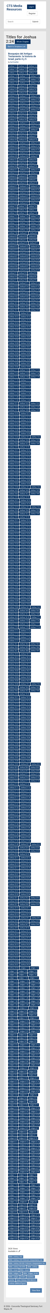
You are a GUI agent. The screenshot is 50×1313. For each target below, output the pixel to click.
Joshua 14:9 (13, 497)
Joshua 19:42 (25, 747)
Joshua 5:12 (24, 170)
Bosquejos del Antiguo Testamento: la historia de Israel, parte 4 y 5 (22, 56)
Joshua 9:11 (24, 283)
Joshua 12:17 (25, 423)
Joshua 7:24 (24, 230)
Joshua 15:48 (25, 580)
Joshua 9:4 (13, 276)
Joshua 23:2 (24, 898)
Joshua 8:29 (34, 263)
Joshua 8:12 (13, 246)
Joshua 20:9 (13, 774)
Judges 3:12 (34, 1045)
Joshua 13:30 (25, 480)
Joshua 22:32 (25, 891)
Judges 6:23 (13, 1155)
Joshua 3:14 (24, 126)
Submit (35, 22)
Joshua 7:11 (13, 216)
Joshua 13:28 (25, 477)
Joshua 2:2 (23, 86)
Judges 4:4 (23, 1071)
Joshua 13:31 (14, 484)
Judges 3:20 (24, 1055)
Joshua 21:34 (25, 824)
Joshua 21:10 (24, 784)
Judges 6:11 (13, 1142)
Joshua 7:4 (32, 206)
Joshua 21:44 (25, 841)
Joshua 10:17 (25, 323)
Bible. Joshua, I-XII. (15, 1257)
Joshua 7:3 (23, 206)
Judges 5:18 (13, 1115)
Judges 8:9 (13, 1212)
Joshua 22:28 (25, 884)
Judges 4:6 (13, 1075)
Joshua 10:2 (24, 303)
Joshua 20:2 (35, 764)
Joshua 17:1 (35, 617)
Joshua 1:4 (13, 69)
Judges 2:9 (13, 1018)
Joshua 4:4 (32, 133)
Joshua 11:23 (25, 400)
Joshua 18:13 (25, 657)
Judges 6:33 (24, 1165)
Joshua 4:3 (23, 133)
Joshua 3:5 (23, 116)
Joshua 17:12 (25, 631)
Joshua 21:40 (25, 834)
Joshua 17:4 (34, 620)
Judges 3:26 (24, 1061)
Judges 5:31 (24, 1128)
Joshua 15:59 (14, 600)
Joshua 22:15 (14, 864)
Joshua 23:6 (34, 901)
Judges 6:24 (24, 1155)
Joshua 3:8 (23, 120)
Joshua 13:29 (14, 480)
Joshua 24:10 (24, 928)
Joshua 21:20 (25, 801)
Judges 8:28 (24, 1232)
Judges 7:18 (34, 1192)
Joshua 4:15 (24, 146)
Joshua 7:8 (13, 213)
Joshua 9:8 (23, 280)
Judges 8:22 (24, 1225)
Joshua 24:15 (14, 938)
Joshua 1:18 (34, 83)
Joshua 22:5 (34, 848)
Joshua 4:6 (23, 136)
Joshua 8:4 (23, 236)
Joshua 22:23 (14, 878)
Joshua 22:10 (24, 854)
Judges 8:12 (13, 1215)
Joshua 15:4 (24, 510)
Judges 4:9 (13, 1078)
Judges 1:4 (23, 971)
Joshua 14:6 (13, 494)
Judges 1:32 (34, 1001)
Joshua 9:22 (13, 297)
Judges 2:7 (23, 1015)
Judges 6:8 (13, 1138)
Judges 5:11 (33, 1105)
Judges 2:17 (34, 1025)
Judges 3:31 (13, 1068)
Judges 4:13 (24, 1081)
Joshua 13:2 (35, 437)
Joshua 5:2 (13, 160)
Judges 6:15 (24, 1145)
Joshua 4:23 (13, 156)
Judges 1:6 (13, 975)
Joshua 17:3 (24, 620)
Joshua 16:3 (13, 610)
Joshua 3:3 (32, 113)
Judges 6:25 (34, 1155)
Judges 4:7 (23, 1075)
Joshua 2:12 (34, 96)
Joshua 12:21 (25, 430)
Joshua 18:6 (34, 647)
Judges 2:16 (24, 1025)
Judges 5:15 (13, 1111)
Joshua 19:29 (14, 727)
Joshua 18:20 (14, 671)
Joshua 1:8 (23, 73)
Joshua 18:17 (25, 664)
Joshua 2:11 (24, 96)
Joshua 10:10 (14, 313)
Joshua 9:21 (34, 293)
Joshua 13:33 (14, 487)
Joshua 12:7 (13, 410)
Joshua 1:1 (13, 66)
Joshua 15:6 (13, 514)
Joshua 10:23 (25, 333)
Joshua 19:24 (25, 717)
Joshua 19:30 (25, 727)
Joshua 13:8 (34, 443)
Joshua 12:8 (24, 410)
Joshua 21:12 (25, 787)
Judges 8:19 (24, 1222)
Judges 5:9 (13, 1105)
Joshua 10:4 (13, 307)
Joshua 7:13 (34, 216)
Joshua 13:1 (25, 437)
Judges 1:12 (13, 981)
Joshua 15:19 (14, 534)
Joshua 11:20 (14, 397)
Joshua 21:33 (14, 824)
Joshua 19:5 (34, 687)
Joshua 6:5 (13, 180)
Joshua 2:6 (32, 89)
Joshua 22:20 (25, 871)
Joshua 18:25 (25, 677)
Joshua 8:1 (23, 233)
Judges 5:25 (24, 1121)
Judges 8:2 (33, 1202)
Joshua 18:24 (14, 677)
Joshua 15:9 (13, 517)
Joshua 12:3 (34, 403)
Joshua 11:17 (25, 390)
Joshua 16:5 (34, 610)
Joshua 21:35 (14, 828)
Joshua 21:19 (14, 801)
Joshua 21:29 (14, 818)
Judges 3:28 (13, 1065)
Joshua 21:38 (25, 831)
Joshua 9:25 (13, 300)
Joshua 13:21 (14, 467)
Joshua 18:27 (25, 681)
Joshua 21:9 (13, 784)
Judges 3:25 (13, 1061)
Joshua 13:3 (13, 440)
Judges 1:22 (24, 991)
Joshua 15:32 (25, 554)
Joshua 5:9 (23, 166)
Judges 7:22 (13, 1198)
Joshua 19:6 (13, 691)
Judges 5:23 (34, 1118)
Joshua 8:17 (34, 250)
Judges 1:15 (13, 985)
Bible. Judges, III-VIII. (30, 1273)
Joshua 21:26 (25, 811)
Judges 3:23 (24, 1058)
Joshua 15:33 (14, 557)
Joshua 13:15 (14, 457)
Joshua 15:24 (25, 540)
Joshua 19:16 (25, 704)
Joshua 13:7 (24, 443)
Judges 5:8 (32, 1101)
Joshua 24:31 (14, 965)
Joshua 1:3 (32, 66)
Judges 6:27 (24, 1158)
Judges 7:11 (24, 1185)
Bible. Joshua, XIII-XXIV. (17, 1267)
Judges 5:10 (23, 1105)
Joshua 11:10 (14, 380)
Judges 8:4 (23, 1205)
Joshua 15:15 (14, 527)
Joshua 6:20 (13, 196)
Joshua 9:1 (13, 273)
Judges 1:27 (13, 998)
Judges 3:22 (13, 1058)
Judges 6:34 (34, 1165)
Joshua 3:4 (13, 116)
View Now (36, 1290)
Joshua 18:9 (34, 651)
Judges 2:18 (13, 1028)
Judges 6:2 (13, 1132)
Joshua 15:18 (25, 530)
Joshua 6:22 (34, 196)
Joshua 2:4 (13, 89)
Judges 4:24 (13, 1095)
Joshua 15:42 (25, 570)
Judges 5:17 (34, 1111)
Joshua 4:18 (24, 150)
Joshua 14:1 (25, 487)
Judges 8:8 (32, 1208)
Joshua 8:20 (34, 253)
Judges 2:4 (23, 1011)
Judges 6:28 (34, 1158)
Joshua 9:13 (13, 287)
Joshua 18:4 (13, 647)
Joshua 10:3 (34, 303)
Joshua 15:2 (35, 507)
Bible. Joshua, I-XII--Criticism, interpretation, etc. (26, 1260)
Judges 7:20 (24, 1195)
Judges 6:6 (23, 1135)
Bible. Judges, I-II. (15, 1273)
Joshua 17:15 (14, 637)
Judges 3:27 (34, 1061)
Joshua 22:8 (34, 851)
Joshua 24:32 (25, 965)
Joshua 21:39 (14, 834)
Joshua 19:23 (14, 717)
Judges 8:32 (34, 1235)
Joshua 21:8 (34, 781)
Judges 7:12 (34, 1185)
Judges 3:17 (24, 1051)
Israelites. (30, 1277)
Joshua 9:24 (34, 297)
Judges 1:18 (13, 988)
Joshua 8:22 (24, 256)
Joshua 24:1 (25, 918)
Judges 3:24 (34, 1058)
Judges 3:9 (32, 1041)
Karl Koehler (14, 62)
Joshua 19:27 (14, 724)
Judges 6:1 (34, 1128)
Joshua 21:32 (25, 821)
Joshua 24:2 (35, 918)
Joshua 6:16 (34, 190)
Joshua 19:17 (14, 707)
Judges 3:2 (23, 1035)
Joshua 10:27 (25, 340)
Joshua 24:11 (14, 931)
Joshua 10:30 (14, 347)
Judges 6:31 (34, 1162)
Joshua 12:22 (14, 433)
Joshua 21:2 (34, 774)
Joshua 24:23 (14, 951)
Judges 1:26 (34, 995)
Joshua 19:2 (35, 684)
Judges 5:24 (13, 1121)
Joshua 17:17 (14, 641)
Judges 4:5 (32, 1071)
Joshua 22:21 (14, 874)
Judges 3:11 (24, 1045)
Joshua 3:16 (13, 130)
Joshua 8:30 (13, 266)
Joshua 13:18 (25, 460)
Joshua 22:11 (14, 858)
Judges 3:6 (32, 1038)
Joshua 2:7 (13, 93)
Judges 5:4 (23, 1098)
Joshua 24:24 (25, 951)
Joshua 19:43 (14, 751)
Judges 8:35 (34, 1238)
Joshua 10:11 (25, 313)
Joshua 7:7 (32, 210)
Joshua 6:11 (13, 186)
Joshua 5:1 (34, 156)
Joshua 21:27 (14, 814)
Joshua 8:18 (13, 253)
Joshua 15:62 (25, 604)
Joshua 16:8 (34, 614)
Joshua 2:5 (23, 89)
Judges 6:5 (13, 1135)
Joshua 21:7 (24, 781)
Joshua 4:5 (13, 136)
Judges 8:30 (13, 1235)
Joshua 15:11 (14, 520)
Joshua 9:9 (32, 280)
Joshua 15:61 (14, 604)
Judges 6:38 (13, 1172)
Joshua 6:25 (34, 200)
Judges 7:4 (13, 1178)
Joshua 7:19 (34, 223)
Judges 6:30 (24, 1162)
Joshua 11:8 (24, 377)
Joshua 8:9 (13, 243)
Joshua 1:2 (23, 66)
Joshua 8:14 (34, 246)
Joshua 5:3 (23, 160)
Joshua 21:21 (14, 804)
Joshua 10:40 (14, 363)
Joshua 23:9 (34, 904)
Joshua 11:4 (13, 373)
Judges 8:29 (34, 1232)
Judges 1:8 (32, 975)
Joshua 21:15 (14, 794)
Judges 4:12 (13, 1081)
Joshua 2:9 (32, 93)
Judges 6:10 (33, 1138)
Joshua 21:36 (25, 828)
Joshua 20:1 (25, 764)
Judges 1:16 (24, 985)
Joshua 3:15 (34, 126)
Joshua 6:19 (34, 193)
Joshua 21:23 (14, 808)
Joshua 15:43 (14, 574)
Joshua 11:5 (24, 373)
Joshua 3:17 (24, 130)
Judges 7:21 (34, 1195)
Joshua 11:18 (14, 393)
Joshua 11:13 (25, 383)
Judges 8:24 (13, 1228)
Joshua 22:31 (14, 891)
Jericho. (12, 1280)
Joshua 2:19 (13, 106)
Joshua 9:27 (34, 300)
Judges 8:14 (34, 1215)
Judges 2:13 (24, 1021)
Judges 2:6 (13, 1015)
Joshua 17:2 (13, 620)
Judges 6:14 (13, 1145)
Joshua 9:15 (34, 287)
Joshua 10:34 (14, 353)
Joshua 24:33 (14, 968)
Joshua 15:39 (14, 567)
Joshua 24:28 (25, 958)
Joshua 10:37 (25, 357)
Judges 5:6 (13, 1101)
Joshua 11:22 (14, 400)
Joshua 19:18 (25, 707)
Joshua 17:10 (35, 627)
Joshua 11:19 (25, 393)
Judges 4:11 (33, 1078)
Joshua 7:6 (23, 210)
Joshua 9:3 (32, 273)
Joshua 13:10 (24, 447)
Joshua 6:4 (32, 176)
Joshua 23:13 (25, 911)
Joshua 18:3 (34, 644)
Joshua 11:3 (34, 370)
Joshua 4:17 (13, 150)
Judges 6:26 (13, 1158)
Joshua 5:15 (24, 173)
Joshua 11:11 (25, 380)
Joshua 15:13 (14, 524)
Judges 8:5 (32, 1205)
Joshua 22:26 (25, 881)
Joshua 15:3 (13, 510)
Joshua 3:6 (32, 116)
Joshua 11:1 (13, 370)
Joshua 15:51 (14, 587)
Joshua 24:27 (14, 958)
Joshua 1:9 (32, 73)
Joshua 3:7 (13, 120)
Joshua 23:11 (25, 908)
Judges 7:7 (13, 1182)
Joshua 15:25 (14, 544)
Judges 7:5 (23, 1178)
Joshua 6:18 (24, 193)
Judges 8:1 (23, 1202)
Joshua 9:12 (34, 283)
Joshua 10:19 (25, 327)
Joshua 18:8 (24, 651)
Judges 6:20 (13, 1152)
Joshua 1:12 (34, 76)
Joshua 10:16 (14, 323)
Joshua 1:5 (23, 69)
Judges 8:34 (24, 1238)
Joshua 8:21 (13, 256)
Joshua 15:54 (25, 590)
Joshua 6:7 (32, 180)
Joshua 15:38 (25, 564)
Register (32, 13)
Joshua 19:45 (14, 754)
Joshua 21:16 (25, 794)
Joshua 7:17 (13, 223)
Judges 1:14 (34, 981)
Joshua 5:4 (32, 160)
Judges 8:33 (13, 1238)
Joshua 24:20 (25, 944)
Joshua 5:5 (13, 163)
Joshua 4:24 (24, 156)
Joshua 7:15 (24, 220)
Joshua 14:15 (14, 507)
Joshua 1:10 (13, 76)
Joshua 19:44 (25, 751)
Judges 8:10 (23, 1212)
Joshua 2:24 (34, 109)
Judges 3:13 (13, 1048)
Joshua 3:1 (13, 113)
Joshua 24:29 (14, 961)
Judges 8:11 (33, 1212)
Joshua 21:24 (25, 808)
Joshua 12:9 (34, 410)
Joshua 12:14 (14, 420)
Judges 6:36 (24, 1168)
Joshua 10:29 (25, 343)
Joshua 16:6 (13, 614)
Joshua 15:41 (14, 570)
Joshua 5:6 (23, 163)
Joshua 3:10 (13, 123)
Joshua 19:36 (25, 737)
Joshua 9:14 (24, 287)
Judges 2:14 (34, 1021)
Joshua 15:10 (24, 517)
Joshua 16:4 (24, 610)
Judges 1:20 (34, 988)
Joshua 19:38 (25, 741)
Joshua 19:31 (14, 731)
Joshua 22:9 (13, 854)
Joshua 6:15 (24, 190)
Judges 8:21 (13, 1225)
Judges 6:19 (34, 1148)
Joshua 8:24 (13, 260)
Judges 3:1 (13, 1035)
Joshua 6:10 (33, 183)
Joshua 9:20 (24, 293)
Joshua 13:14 (25, 453)
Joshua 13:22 (25, 467)
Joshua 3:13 (13, 126)
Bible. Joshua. (33, 1267)
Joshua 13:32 (25, 484)
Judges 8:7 (23, 1208)
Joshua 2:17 (24, 103)
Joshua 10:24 (14, 337)
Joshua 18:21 (25, 671)
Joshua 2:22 (13, 109)
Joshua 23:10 (14, 908)
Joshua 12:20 (14, 430)
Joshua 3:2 (23, 113)
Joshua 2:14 (24, 99)
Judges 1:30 (13, 1001)
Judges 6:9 (23, 1138)
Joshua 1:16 (13, 83)
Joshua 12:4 (13, 407)
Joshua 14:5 (34, 490)
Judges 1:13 (24, 981)
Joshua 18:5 (24, 647)
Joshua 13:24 (25, 470)
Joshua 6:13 (34, 186)
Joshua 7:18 (24, 223)
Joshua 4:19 (34, 150)
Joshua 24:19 (14, 944)
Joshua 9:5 (23, 276)
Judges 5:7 (23, 1101)
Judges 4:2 (33, 1068)
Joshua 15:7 (24, 514)
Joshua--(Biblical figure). (17, 1283)
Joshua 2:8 (23, 93)
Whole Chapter (23, 42)
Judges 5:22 (24, 1118)
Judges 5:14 (34, 1108)
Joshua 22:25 (14, 881)
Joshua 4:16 (34, 146)
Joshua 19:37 (14, 741)
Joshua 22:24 (25, 878)
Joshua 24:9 (13, 928)
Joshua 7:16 (34, 220)
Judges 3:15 (34, 1048)
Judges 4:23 (34, 1091)
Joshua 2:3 (32, 86)
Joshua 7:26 (13, 233)
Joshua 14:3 (13, 490)
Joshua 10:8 (24, 310)
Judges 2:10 (23, 1018)
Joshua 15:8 (34, 514)
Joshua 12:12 (14, 417)
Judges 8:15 (13, 1218)
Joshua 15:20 (25, 534)
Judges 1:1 (24, 968)
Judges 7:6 (32, 1178)
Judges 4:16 (24, 1085)
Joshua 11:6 (34, 373)
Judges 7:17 (24, 1192)
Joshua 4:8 (13, 140)
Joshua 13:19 (14, 464)
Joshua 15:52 (25, 587)
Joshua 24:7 (24, 924)
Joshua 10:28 (14, 343)
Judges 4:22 (24, 1091)
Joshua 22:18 (25, 868)
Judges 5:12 (13, 1108)
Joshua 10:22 (14, 333)
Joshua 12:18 (14, 427)
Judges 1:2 (34, 968)
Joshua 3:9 (32, 120)
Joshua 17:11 (14, 631)
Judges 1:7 (23, 975)
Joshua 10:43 (25, 367)
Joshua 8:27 (13, 263)
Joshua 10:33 (25, 350)
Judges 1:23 (34, 991)
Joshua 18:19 (25, 667)
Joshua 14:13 (14, 504)
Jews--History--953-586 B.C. (26, 1280)
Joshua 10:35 (25, 353)
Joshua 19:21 (14, 714)
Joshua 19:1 (25, 684)
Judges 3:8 (23, 1041)
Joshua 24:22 (25, 948)
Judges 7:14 (24, 1188)
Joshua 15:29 (14, 550)
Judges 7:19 (13, 1195)
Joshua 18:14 (14, 661)
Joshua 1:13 (13, 79)
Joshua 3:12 (34, 123)
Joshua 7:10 (33, 213)
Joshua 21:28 (25, 814)
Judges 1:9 (13, 978)
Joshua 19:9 (13, 694)
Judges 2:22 (24, 1031)
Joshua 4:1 (34, 130)
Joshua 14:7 (24, 494)
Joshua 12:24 (14, 437)
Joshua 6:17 (13, 193)
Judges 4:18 (13, 1088)
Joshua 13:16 (25, 457)
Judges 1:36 (13, 1008)
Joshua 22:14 (25, 861)
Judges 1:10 (23, 978)
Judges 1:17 (34, 985)
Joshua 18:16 (14, 664)
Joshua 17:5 (13, 624)
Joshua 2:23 (24, 109)
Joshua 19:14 (25, 701)
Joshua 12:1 (13, 403)
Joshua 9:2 (23, 273)
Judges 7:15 (34, 1188)
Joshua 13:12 (25, 450)
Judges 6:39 (24, 1172)
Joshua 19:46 (25, 754)
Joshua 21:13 (14, 791)
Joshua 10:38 (14, 360)
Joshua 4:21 (24, 153)
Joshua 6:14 (13, 190)
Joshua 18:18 (14, 667)
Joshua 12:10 (14, 413)
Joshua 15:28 (25, 547)
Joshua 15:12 (25, 520)
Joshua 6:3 (23, 176)
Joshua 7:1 (34, 203)
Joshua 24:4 (24, 921)
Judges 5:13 (24, 1108)
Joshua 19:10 (24, 694)
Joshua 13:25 (14, 474)
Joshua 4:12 (24, 143)
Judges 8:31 (24, 1235)
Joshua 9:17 (24, 290)
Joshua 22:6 (13, 851)
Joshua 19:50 (25, 761)
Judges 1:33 (13, 1005)
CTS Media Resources (14, 7)
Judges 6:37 (34, 1168)
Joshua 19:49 (14, 761)
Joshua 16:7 (24, 614)
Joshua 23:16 (14, 918)
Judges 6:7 (32, 1135)
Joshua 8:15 (13, 250)
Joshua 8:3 (13, 236)
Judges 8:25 (24, 1228)
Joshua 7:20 (13, 226)
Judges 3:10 (13, 1045)
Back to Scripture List (16, 46)
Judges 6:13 (34, 1142)
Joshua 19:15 (14, 704)
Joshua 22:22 (25, 874)
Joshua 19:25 (14, 721)
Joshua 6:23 (13, 200)
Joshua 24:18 (25, 941)
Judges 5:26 (34, 1121)
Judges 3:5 (23, 1038)
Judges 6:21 (24, 1152)
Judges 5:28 (24, 1125)
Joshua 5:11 (13, 170)
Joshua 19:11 (14, 697)
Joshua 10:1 (13, 303)
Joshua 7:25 (34, 230)
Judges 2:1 (23, 1008)
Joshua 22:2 (35, 844)
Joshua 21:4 (24, 777)
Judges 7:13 (13, 1188)
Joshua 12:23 (25, 433)
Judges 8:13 (24, 1215)
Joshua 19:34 (25, 734)
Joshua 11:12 (14, 383)
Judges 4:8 (32, 1075)
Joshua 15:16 (25, 527)
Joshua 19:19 (14, 711)
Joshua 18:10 (14, 654)
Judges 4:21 (13, 1091)
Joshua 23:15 (25, 914)
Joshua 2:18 (34, 103)
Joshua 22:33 (14, 894)
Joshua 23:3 (34, 898)
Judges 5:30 (13, 1128)
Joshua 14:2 (35, 487)
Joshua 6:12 (24, 186)
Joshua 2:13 (13, 99)
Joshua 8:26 (34, 260)
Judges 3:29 (24, 1065)
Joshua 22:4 (24, 848)
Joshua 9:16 (13, 290)
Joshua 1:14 (24, 79)
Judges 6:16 (34, 1145)
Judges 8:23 (34, 1225)
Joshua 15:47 (14, 580)
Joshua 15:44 (25, 574)
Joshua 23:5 (24, 901)
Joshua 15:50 (25, 584)
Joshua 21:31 (14, 821)
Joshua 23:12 (14, 911)
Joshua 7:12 (24, 216)
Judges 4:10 (23, 1078)
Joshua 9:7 (13, 280)
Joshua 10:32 (14, 350)
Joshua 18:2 (24, 644)
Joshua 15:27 (14, 547)
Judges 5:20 (34, 1115)
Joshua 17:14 (25, 634)
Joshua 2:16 (13, 103)
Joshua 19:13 (14, 701)
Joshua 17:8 (13, 627)
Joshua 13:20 (25, 464)
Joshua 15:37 (14, 564)
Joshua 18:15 (25, 661)
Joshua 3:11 (24, 123)
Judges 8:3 (13, 1205)
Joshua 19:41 (14, 747)
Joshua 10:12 (14, 317)
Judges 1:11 (33, 978)
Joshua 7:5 (13, 210)
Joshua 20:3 (13, 767)
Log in (31, 7)
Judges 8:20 (34, 1222)
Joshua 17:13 (14, 634)
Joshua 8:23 (34, 256)
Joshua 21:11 (14, 787)
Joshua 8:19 (24, 253)
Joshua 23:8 (24, 904)
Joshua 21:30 (25, 818)
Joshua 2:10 (13, 96)
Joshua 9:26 (24, 300)
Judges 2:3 (13, 1011)
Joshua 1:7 (13, 73)
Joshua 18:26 (14, 681)
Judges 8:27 (13, 1232)
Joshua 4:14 (13, 146)
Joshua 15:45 (14, 577)
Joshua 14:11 (14, 500)
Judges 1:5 (32, 971)
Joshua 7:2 (13, 206)
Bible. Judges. (14, 1277)
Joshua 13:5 (34, 440)
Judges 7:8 (23, 1182)
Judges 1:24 (13, 995)
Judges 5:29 (34, 1125)
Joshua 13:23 (14, 470)
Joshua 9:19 (13, 293)
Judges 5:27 (13, 1125)
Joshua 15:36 (25, 560)
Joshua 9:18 (34, 290)
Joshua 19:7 (24, 691)
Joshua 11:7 (13, 377)
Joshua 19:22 (25, 714)
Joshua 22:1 (25, 844)
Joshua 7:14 (13, 220)
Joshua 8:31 (24, 266)
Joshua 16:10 (24, 617)
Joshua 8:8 (32, 240)
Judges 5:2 (33, 1095)
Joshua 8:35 (34, 270)
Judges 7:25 (13, 1202)
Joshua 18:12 (14, 657)
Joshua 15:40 (25, 567)
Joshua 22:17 (14, 868)
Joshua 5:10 (33, 166)
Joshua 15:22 (25, 537)
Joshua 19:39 (14, 744)
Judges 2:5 (32, 1011)
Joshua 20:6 (13, 771)
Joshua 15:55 (14, 594)
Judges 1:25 (24, 995)
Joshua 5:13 (34, 170)
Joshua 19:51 (14, 764)
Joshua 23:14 (14, 914)
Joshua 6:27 (24, 203)
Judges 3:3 (32, 1035)
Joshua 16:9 (13, 617)
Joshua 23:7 (13, 904)
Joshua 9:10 (13, 283)
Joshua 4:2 (13, 133)
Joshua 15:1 (25, 507)
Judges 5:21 (13, 1118)
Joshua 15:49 (14, 584)
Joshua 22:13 (14, 861)
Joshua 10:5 (24, 307)
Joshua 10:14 (14, 320)
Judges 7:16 (13, 1192)
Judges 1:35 (34, 1005)
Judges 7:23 (24, 1198)
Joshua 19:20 (25, 711)
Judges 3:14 (24, 1048)
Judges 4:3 (13, 1071)
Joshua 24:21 (14, 948)
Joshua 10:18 (14, 327)
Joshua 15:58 (25, 597)
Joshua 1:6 (32, 69)
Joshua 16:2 (35, 607)
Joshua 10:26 (14, 340)
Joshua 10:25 (25, 337)
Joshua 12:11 (25, 413)
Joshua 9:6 (32, 276)
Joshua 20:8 (34, 771)
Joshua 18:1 (13, 644)
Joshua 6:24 (24, 200)
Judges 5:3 (13, 1098)
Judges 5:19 (24, 1115)
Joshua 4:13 (34, 143)
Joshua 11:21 (25, 397)
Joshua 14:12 (25, 500)
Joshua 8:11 (33, 243)
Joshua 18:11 (25, 654)
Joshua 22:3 (13, 848)
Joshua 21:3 (13, 777)
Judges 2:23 (34, 1031)
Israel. (23, 1277)
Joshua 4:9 (23, 140)
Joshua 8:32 (34, 266)
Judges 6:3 (23, 1132)
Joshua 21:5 (34, 777)
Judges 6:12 (24, 1142)
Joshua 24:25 (14, 954)
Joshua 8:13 (24, 246)
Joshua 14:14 (25, 504)
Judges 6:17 (13, 1148)
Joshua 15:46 (25, 577)
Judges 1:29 (34, 998)
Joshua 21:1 (24, 774)
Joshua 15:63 (14, 607)
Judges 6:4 (32, 1132)
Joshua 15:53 (14, 590)
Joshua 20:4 (24, 767)
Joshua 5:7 (32, 163)
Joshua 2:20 (24, 106)
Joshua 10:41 (25, 363)
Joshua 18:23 (25, 674)
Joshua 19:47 (14, 757)
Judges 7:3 (32, 1175)
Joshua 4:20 (13, 153)
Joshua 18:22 (14, 674)
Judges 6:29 (13, 1162)
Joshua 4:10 (33, 140)
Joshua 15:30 (25, 550)
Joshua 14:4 (24, 490)
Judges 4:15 (13, 1085)
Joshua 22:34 (25, 894)
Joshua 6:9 (23, 183)
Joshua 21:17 (14, 798)
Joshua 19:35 (14, 737)
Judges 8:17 (34, 1218)
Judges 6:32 (13, 1165)
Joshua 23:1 (13, 898)
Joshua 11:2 (24, 370)
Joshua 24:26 (25, 954)
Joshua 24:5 (34, 921)
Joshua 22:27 (14, 884)
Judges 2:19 (24, 1028)
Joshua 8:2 (33, 233)
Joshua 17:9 (24, 627)
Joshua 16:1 (25, 607)
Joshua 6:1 (34, 173)
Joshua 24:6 (13, 924)
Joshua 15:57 (14, 597)
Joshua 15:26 (25, 544)
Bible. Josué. (13, 1270)
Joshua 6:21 (24, 196)
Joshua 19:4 (24, 687)
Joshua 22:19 (14, 871)
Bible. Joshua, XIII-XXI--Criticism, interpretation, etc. (27, 1263)
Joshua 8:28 (24, 263)
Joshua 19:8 (34, 691)
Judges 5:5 (32, 1098)
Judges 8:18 (13, 1222)
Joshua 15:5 (34, 510)
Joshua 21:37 (14, 831)
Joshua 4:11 (13, 143)
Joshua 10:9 (34, 310)
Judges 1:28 (24, 998)
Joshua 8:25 (24, 260)
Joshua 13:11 (14, 450)
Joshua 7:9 (23, 213)
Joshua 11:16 (14, 390)
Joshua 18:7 (13, 651)
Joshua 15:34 (25, 557)
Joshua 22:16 (25, 864)
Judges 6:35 (13, 1168)
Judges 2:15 (13, 1025)
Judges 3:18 (34, 1051)
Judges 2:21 (13, 1031)
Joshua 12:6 (34, 407)
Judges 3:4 (13, 1038)
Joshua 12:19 (25, 427)
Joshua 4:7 (32, 136)
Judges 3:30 (34, 1065)
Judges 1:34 (24, 1005)
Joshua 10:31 (25, 347)
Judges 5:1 (23, 1095)
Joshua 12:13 (25, 417)
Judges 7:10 (13, 1185)
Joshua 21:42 (25, 838)
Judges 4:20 (34, 1088)
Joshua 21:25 (14, 811)
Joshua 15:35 (14, 560)
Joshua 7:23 (13, 230)
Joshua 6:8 (13, 183)
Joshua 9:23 (24, 297)
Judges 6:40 (34, 1172)
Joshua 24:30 (25, 961)
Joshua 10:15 (25, 320)
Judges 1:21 (13, 991)
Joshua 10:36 (14, 357)
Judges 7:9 (32, 1182)
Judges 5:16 (24, 1111)
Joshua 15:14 (25, 524)
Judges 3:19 (13, 1055)
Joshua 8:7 (23, 240)
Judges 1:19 (24, 988)
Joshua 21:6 (13, 781)
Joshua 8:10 (23, 243)
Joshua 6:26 (13, 203)
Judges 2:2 (33, 1008)
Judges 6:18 (24, 1148)
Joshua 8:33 (13, 270)
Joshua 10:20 (14, 330)
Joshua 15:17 (14, 530)
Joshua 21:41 (14, 838)
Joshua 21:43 (14, 841)
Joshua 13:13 (14, 453)
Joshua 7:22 (34, 226)
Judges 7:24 (34, 1198)
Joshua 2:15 (34, 99)
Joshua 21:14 (25, 791)
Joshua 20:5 (34, 767)
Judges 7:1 (13, 1175)
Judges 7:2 (23, 1175)
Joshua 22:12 (25, 858)
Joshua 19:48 (25, 757)
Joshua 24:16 (25, 938)
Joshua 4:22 (34, 153)
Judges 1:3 (13, 971)
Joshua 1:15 (34, 79)
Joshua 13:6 (13, 443)
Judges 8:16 (24, 1218)
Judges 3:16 (13, 1051)
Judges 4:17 (34, 1085)
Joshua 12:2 (24, 403)
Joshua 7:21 (24, 226)
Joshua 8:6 (13, 240)
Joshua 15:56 (25, 594)
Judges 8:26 (34, 1228)
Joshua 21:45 (14, 844)
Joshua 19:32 (25, 731)
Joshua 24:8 (34, 924)
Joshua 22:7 (24, 851)
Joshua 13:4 (24, 440)
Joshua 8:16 (24, 250)
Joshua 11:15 (25, 387)
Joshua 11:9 (34, 377)
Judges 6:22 (34, 1152)
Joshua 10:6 (34, 307)
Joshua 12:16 (14, 423)
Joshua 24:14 (25, 934)
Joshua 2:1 (13, 86)
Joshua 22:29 (14, 888)
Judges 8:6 (13, 1208)
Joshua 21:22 (25, 804)
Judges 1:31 (24, 1001)
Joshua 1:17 (24, 83)
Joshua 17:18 (25, 641)
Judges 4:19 (24, 1088)
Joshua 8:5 (32, 236)
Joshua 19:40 (25, 744)
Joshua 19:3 (13, 687)
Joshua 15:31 (14, 554)
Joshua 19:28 (25, 724)
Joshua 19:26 (25, 721)
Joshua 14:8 (34, 494)
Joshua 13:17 (14, 460)
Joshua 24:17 (14, 941)
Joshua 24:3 (13, 921)
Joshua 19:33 (14, 734)
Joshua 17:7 (34, 624)
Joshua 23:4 (13, 901)
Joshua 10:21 (25, 330)
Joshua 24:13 (14, 934)
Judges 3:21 (34, 1055)
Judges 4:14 (34, 1081)
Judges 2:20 (34, 1028)
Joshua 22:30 (25, 888)
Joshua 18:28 (14, 684)
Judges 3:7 (13, 1041)
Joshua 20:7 (24, 771)
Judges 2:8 (32, 1015)
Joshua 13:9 (13, 447)
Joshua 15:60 (25, 600)
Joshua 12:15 (25, 420)
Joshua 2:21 (34, 106)
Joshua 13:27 (14, 477)
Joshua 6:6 (23, 180)
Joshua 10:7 (13, 310)
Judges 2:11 (33, 1018)
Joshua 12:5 (24, 407)
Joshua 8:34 (24, 270)
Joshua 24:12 (25, 931)
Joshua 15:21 (14, 537)
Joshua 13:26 (25, 474)
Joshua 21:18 (25, 798)
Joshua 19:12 (25, 697)
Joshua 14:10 (24, 497)
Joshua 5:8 (13, 166)
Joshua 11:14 (14, 387)
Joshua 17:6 (24, 624)
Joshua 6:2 (13, 176)
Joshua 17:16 (25, 637)
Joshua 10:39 (25, 360)
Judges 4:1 (23, 1068)
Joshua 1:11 (24, 76)
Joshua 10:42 (14, 367)
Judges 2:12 (13, 1021)
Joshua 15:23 (14, 540)
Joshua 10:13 (25, 317)
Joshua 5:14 (13, 173)
